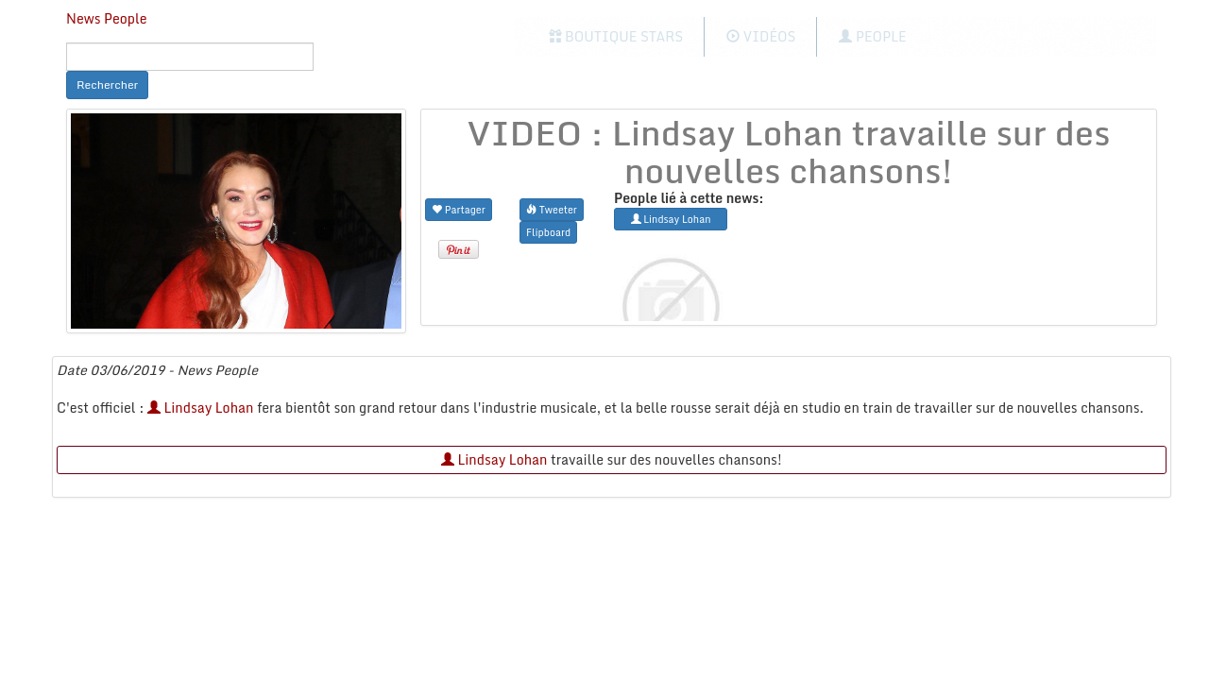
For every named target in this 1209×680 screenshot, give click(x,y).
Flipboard (548, 232)
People (872, 36)
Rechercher (107, 85)
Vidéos (760, 36)
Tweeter (551, 209)
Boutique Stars (616, 36)
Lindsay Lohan (200, 407)
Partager (458, 209)
